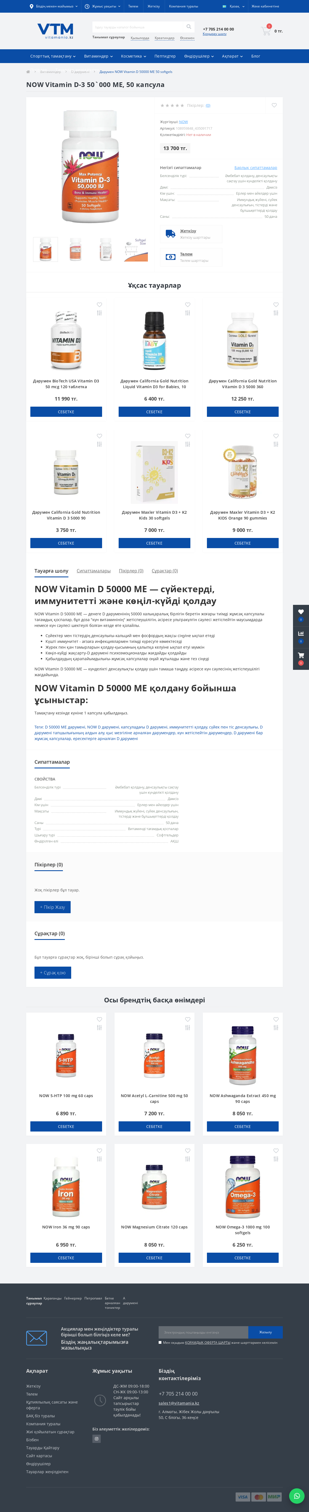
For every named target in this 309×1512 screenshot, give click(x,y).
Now (183, 121)
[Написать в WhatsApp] (297, 1496)
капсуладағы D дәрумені (144, 727)
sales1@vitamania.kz (179, 1403)
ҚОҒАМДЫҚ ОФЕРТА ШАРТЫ (207, 1342)
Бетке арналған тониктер (112, 1303)
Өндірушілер (38, 1463)
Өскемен (187, 38)
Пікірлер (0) (131, 571)
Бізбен (32, 1439)
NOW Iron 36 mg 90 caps (66, 1227)
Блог (255, 56)
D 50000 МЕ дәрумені (65, 727)
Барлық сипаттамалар (256, 167)
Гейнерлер (73, 1298)
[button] (301, 659)
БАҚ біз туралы (40, 1415)
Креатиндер (164, 38)
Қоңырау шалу (215, 33)
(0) (208, 105)
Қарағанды (53, 1298)
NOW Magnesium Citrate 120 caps (154, 1227)
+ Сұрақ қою (53, 973)
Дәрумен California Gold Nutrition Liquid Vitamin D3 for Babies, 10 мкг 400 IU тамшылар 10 (155, 386)
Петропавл (93, 1298)
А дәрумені (130, 1300)
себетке (66, 411)
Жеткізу (154, 6)
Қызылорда (140, 38)
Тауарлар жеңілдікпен (77, 69)
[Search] (189, 26)
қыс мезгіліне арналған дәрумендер (140, 732)
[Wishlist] (274, 105)
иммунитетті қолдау (188, 727)
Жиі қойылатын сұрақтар (50, 1431)
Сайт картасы (39, 1455)
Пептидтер (165, 56)
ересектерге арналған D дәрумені (105, 738)
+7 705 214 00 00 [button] (178, 1394)
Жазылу (265, 1332)
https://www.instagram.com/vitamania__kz (96, 1439)
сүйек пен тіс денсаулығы (233, 727)
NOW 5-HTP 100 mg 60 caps (66, 1095)
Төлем (133, 6)
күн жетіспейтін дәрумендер (204, 732)
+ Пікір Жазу (52, 907)
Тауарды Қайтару (42, 1447)
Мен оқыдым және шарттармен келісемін (220, 1342)
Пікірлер (38, 69)
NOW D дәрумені (103, 727)
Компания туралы (183, 6)
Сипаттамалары (94, 571)
